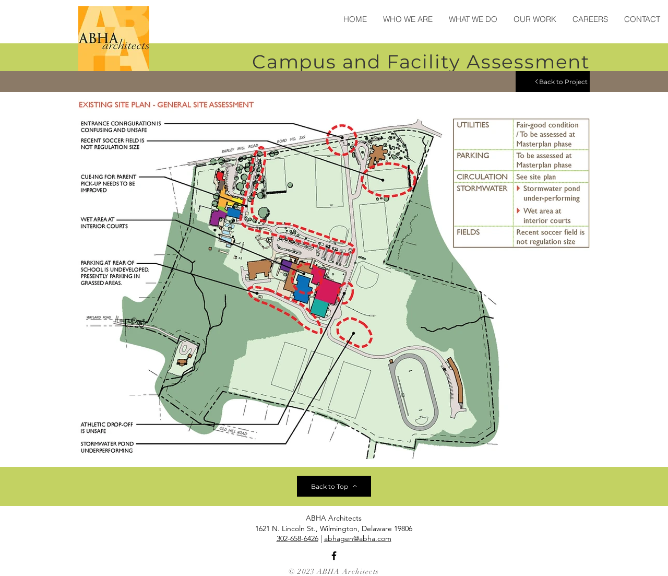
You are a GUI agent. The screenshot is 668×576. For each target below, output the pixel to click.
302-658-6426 (297, 538)
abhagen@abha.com (357, 538)
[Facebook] (334, 555)
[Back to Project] (553, 81)
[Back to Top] (334, 486)
